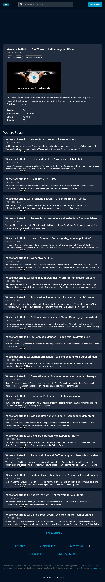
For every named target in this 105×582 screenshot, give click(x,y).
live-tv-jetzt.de (67, 554)
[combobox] (48, 4)
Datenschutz (36, 554)
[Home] (7, 4)
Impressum (76, 546)
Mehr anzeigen (52, 533)
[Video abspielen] (34, 77)
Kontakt (20, 546)
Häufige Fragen (47, 546)
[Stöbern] (95, 4)
